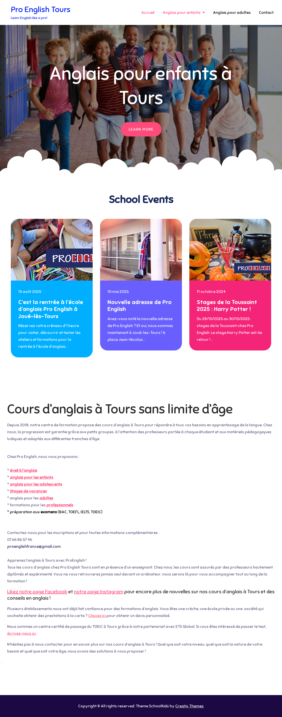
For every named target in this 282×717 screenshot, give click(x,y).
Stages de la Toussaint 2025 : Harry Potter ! (227, 306)
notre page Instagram (98, 592)
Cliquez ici (97, 615)
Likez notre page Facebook (37, 592)
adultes (46, 498)
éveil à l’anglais (23, 470)
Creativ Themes (189, 706)
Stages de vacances (28, 491)
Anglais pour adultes (232, 12)
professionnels (59, 505)
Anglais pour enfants (181, 12)
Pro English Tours (40, 9)
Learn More (141, 129)
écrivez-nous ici (21, 633)
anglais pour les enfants (31, 477)
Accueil (148, 12)
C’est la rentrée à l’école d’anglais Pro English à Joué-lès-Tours (50, 309)
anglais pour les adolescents (36, 484)
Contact (266, 12)
